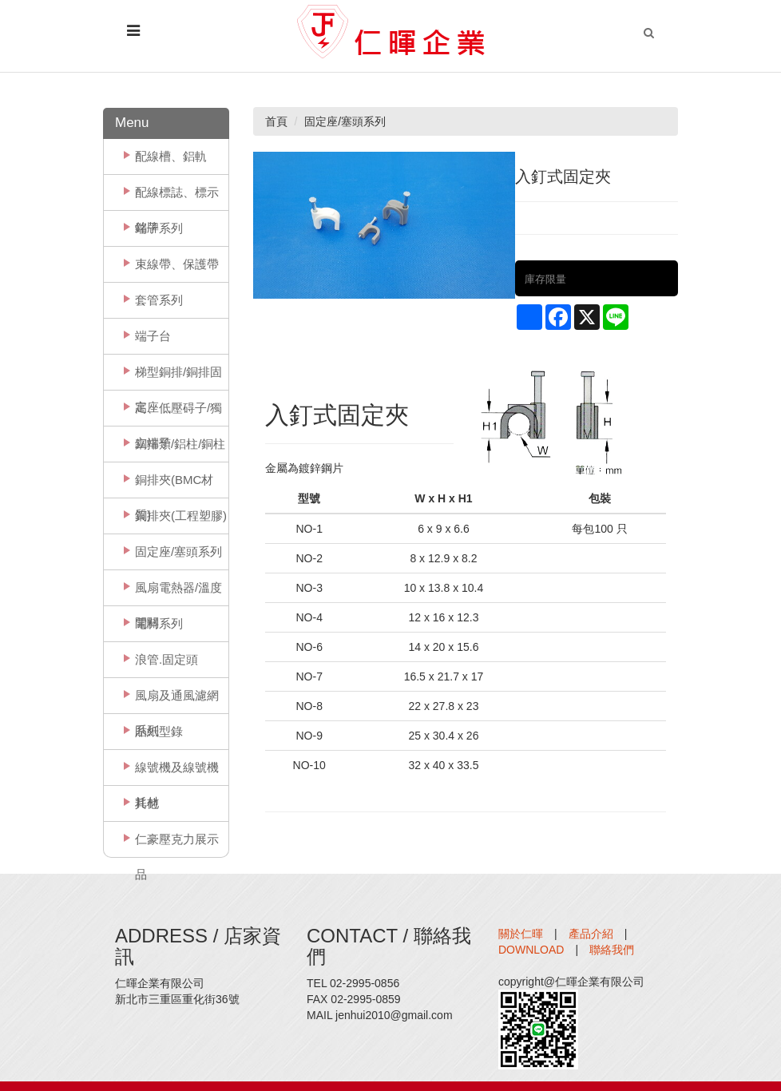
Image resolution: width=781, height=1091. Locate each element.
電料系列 (159, 623)
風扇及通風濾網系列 (177, 700)
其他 (147, 803)
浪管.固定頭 (166, 659)
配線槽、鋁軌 (171, 156)
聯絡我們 (611, 949)
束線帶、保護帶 (177, 264)
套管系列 (159, 300)
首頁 (276, 121)
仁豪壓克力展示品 (177, 844)
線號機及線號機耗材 (177, 772)
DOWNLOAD (531, 949)
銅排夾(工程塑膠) (181, 515)
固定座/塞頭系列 (178, 551)
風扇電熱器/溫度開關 (178, 593)
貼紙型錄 (159, 731)
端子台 (153, 336)
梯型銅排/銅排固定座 (178, 377)
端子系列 (159, 228)
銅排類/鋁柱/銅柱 (180, 443)
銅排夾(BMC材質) (174, 485)
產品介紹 (591, 933)
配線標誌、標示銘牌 (177, 197)
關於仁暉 (520, 933)
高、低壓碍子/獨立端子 (178, 413)
